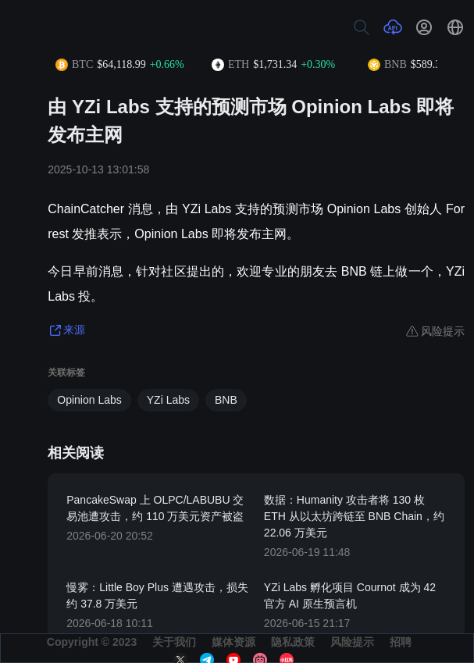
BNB (226, 400)
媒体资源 (233, 642)
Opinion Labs (89, 400)
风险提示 (352, 642)
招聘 (401, 642)
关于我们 (174, 642)
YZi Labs (168, 400)
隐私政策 (293, 642)
